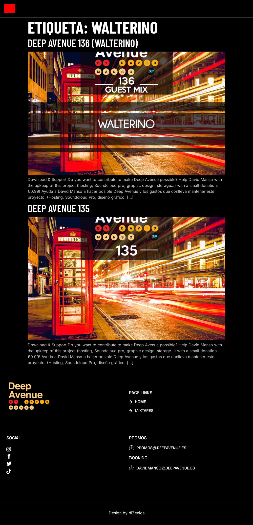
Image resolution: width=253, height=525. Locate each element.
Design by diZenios (127, 514)
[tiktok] (62, 472)
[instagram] (62, 449)
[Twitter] (62, 465)
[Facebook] (62, 457)
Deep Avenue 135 (59, 208)
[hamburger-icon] (9, 9)
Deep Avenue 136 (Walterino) (83, 43)
